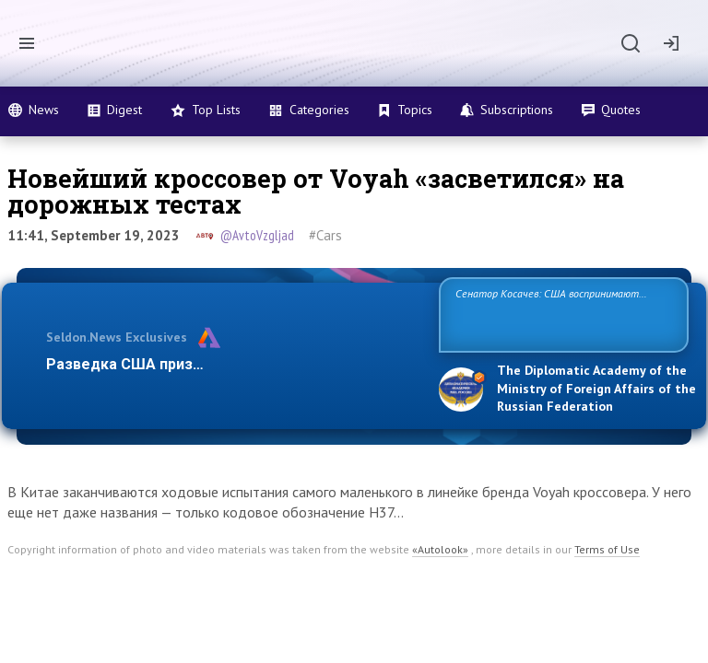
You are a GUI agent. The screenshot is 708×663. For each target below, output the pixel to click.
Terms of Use (607, 549)
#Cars (325, 235)
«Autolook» (440, 549)
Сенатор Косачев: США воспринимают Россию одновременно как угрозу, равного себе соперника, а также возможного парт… (561, 313)
